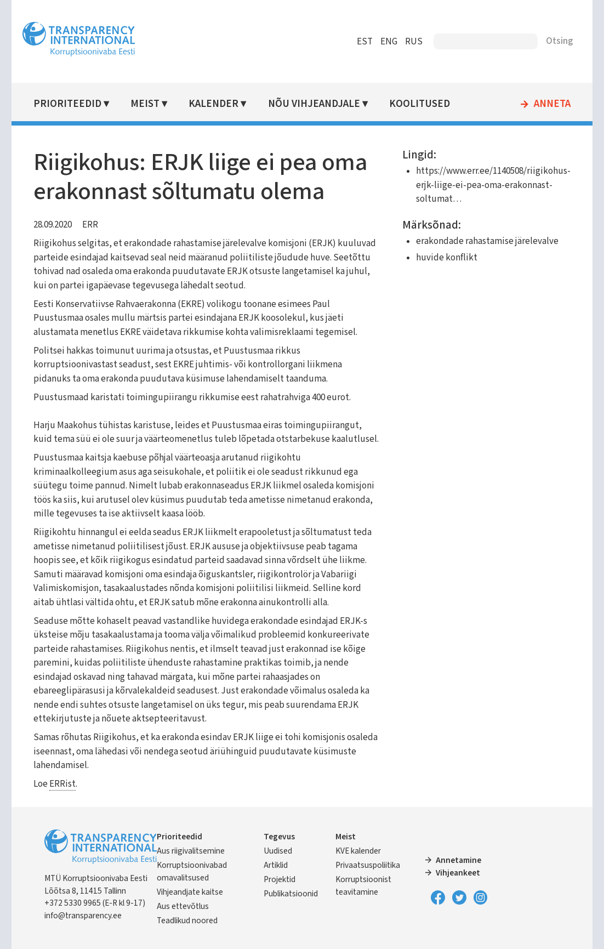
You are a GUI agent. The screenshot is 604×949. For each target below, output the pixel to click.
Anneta (552, 104)
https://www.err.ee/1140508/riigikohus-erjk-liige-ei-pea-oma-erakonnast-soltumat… (493, 185)
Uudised (278, 850)
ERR (90, 225)
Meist (144, 104)
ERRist (62, 784)
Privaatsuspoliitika (367, 865)
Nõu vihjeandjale (314, 104)
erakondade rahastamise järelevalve (487, 241)
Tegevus (279, 836)
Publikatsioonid (291, 893)
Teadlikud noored (187, 920)
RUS (414, 42)
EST (365, 42)
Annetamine (458, 860)
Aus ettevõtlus (183, 906)
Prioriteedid (67, 104)
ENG (388, 42)
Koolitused (419, 104)
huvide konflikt (446, 258)
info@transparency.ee (83, 915)
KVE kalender (358, 850)
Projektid (279, 879)
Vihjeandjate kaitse (190, 892)
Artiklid (276, 865)
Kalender (213, 104)
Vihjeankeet (458, 872)
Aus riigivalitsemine (191, 850)
